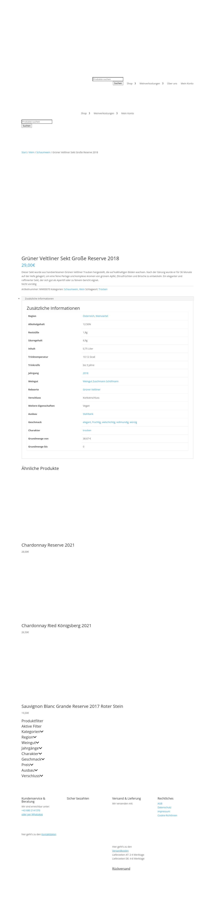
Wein (31, 152)
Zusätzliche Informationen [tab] (39, 201)
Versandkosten (120, 753)
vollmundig (122, 324)
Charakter (32, 656)
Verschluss (32, 678)
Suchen (118, 83)
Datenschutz (164, 709)
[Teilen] (8, 891)
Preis (27, 667)
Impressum (164, 713)
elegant (87, 324)
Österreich (89, 218)
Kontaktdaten (48, 736)
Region (29, 640)
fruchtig (96, 324)
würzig (133, 324)
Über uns (172, 83)
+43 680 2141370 (96, 14)
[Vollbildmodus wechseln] (4, 891)
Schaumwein (43, 152)
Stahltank (88, 316)
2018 (85, 275)
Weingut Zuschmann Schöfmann (101, 283)
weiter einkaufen (20, 884)
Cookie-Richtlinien (167, 717)
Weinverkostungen (150, 83)
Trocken (103, 191)
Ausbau (30, 673)
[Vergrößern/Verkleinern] (1, 891)
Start (24, 152)
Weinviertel (102, 218)
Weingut (30, 645)
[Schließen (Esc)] (11, 891)
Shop (130, 83)
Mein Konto (187, 83)
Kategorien (32, 634)
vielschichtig (108, 324)
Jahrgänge (32, 651)
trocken (87, 332)
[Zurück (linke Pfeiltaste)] (1, 895)
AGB (160, 705)
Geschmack (33, 662)
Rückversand (121, 771)
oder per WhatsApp (32, 716)
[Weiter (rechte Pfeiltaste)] (4, 895)
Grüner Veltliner (91, 291)
